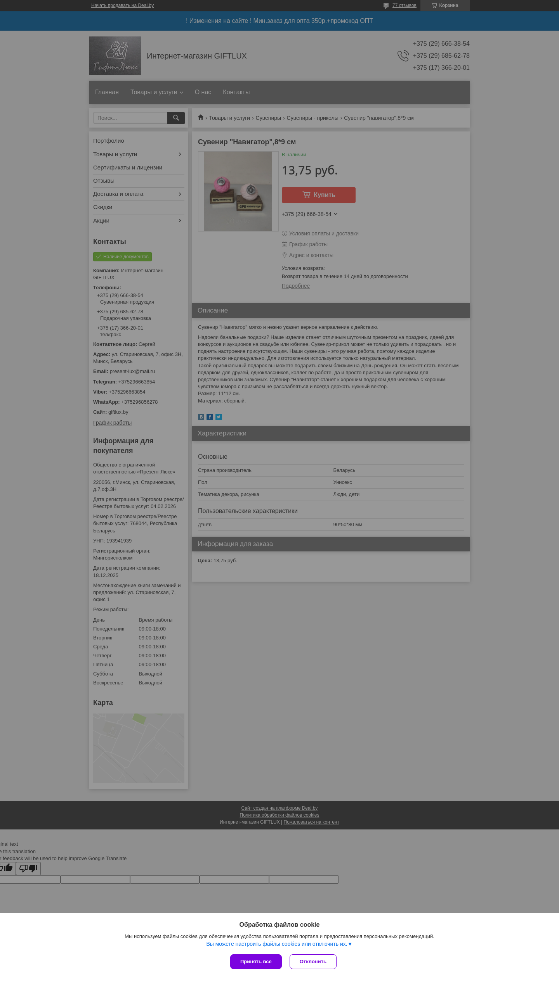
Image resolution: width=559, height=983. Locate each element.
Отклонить (313, 961)
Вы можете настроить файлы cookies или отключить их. (276, 944)
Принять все (256, 961)
